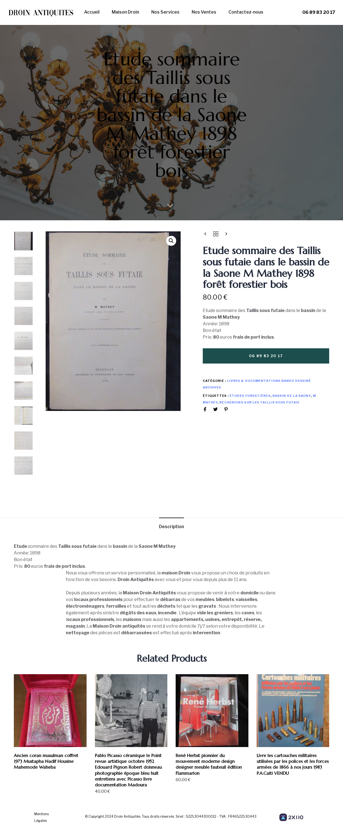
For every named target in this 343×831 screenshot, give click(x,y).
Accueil (92, 12)
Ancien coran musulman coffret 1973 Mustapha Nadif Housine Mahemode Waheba (46, 761)
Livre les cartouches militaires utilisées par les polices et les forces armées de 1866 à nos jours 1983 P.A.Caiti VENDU (293, 764)
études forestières (250, 396)
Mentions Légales (41, 817)
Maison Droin (125, 12)
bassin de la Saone (291, 396)
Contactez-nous (245, 12)
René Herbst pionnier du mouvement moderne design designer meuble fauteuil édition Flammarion (209, 764)
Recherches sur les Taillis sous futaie (259, 402)
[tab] (171, 527)
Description (171, 526)
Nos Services (165, 12)
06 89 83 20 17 (318, 12)
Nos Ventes (204, 12)
